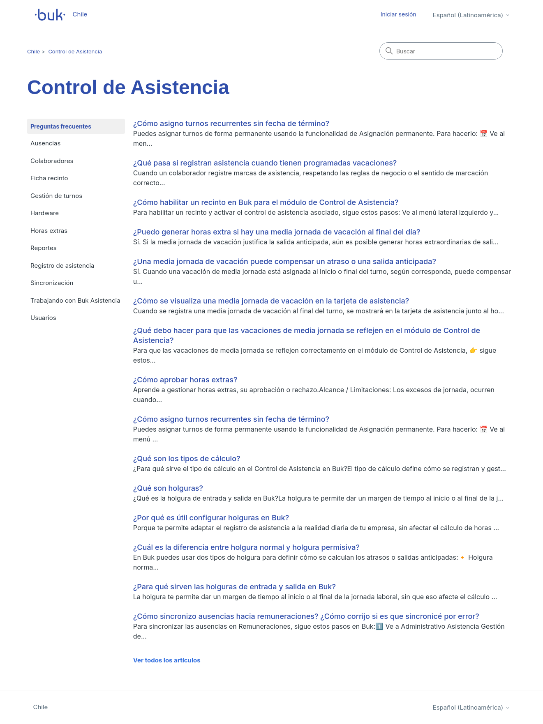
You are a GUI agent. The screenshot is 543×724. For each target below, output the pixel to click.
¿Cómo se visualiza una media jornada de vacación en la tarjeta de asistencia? (271, 300)
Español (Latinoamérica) (471, 14)
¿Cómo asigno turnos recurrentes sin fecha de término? (231, 123)
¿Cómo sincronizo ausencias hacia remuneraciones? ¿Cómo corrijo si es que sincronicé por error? (306, 616)
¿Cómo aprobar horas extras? (185, 379)
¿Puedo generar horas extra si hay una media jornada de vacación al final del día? (277, 232)
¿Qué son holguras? (168, 488)
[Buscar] (441, 51)
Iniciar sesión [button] (398, 14)
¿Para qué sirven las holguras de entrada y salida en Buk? (234, 586)
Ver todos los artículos (167, 660)
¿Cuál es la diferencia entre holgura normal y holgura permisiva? (246, 547)
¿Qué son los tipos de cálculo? (186, 458)
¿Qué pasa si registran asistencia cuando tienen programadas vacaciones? (265, 163)
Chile (33, 51)
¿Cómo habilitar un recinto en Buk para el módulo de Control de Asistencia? (266, 202)
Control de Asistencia (75, 51)
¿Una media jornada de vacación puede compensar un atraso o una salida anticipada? (284, 261)
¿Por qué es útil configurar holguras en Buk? (211, 517)
